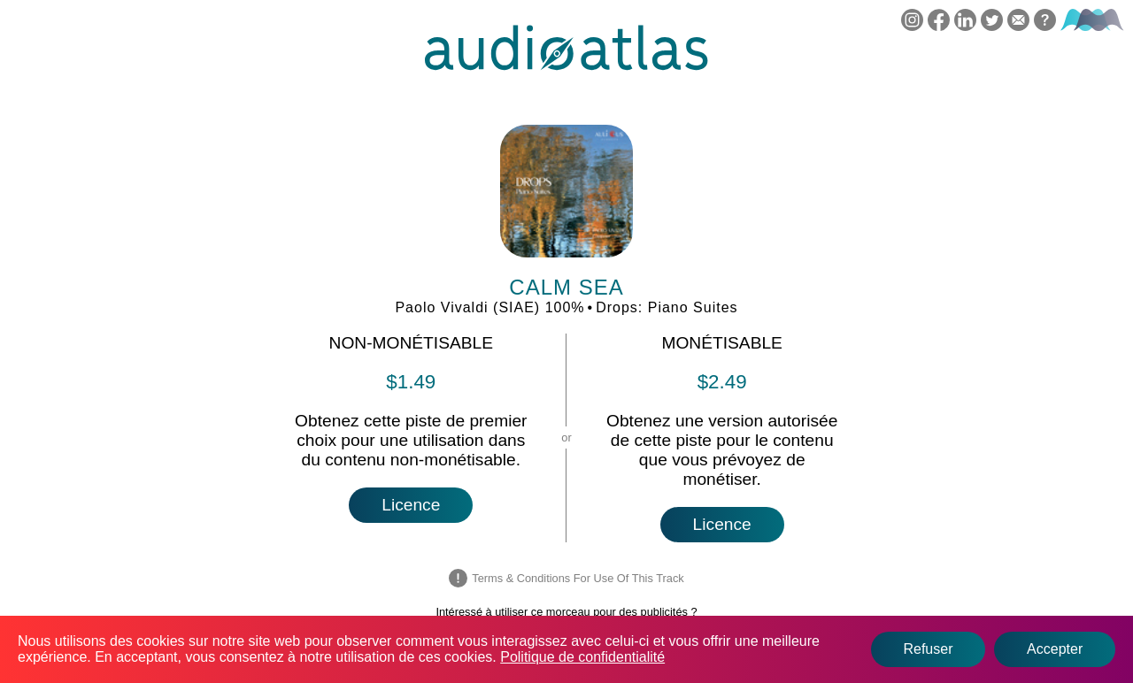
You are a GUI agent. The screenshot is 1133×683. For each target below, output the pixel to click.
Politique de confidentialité (582, 656)
